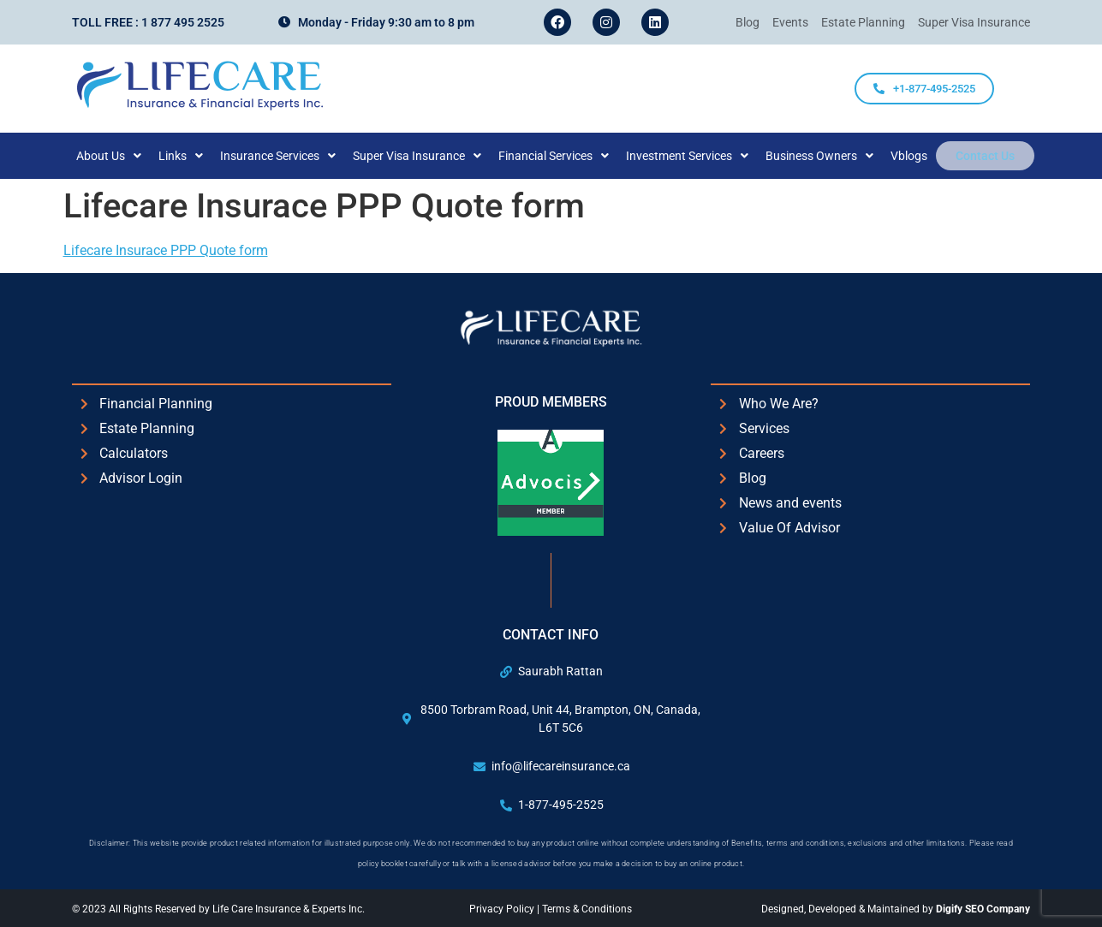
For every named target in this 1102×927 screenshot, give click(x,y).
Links (192, 156)
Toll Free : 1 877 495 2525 (148, 22)
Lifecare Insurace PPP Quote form (165, 250)
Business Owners (831, 156)
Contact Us (985, 156)
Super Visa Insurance (428, 156)
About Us (119, 156)
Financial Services (564, 156)
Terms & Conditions (587, 909)
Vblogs (920, 156)
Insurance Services (289, 156)
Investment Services (698, 156)
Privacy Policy (503, 909)
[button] (120, 155)
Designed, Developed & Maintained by (895, 909)
